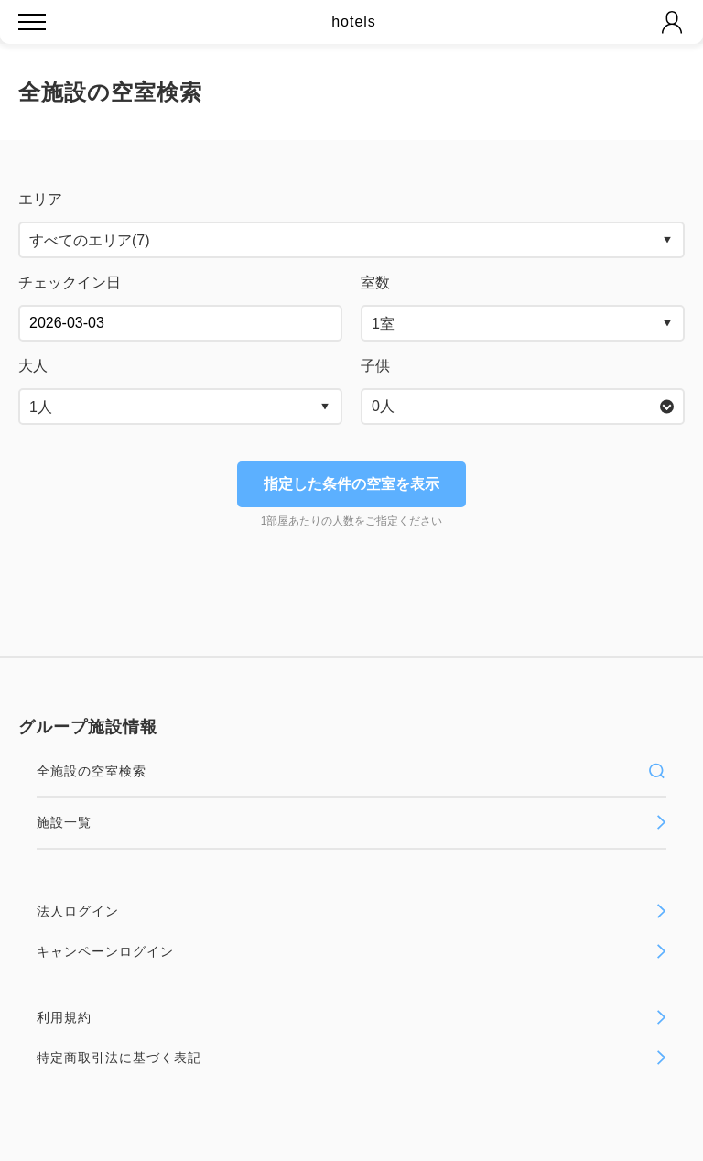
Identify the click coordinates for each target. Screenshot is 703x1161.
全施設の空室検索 (351, 771)
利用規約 (351, 1017)
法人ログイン (351, 911)
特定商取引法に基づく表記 (351, 1057)
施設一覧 (351, 822)
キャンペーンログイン (351, 951)
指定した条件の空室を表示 (351, 484)
